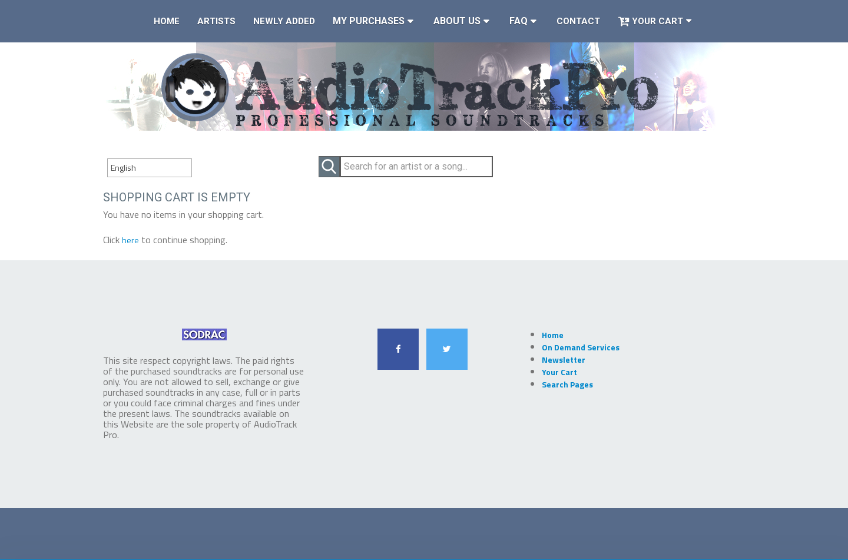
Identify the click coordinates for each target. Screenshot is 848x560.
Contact (578, 21)
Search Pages (567, 384)
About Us (457, 20)
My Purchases (369, 20)
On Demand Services (581, 347)
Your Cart (650, 21)
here (130, 240)
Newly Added (284, 21)
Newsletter (563, 359)
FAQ (518, 20)
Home (167, 21)
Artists (216, 21)
